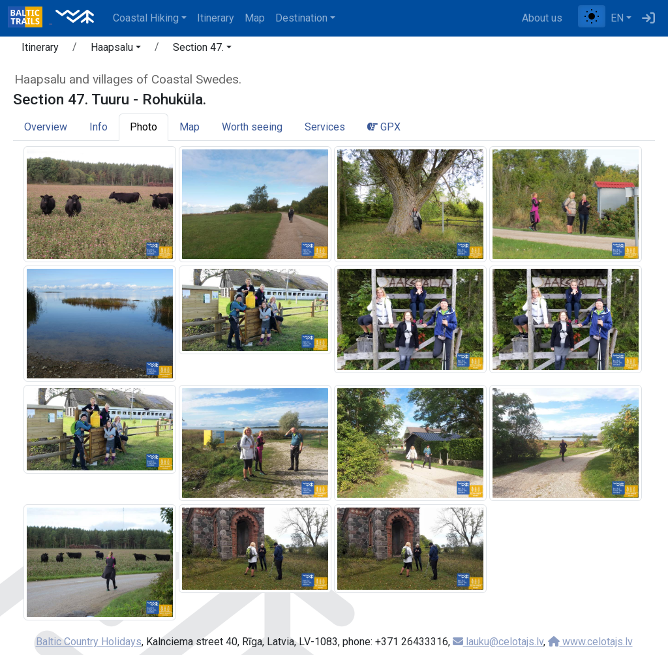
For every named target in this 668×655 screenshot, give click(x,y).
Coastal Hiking (146, 18)
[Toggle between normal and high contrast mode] (591, 16)
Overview (45, 127)
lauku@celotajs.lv (498, 641)
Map (255, 18)
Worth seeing (252, 127)
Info (98, 127)
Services (325, 127)
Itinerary (215, 18)
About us (542, 18)
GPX (384, 127)
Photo (143, 127)
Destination (301, 18)
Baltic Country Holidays (89, 641)
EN (617, 18)
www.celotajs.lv (590, 641)
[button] (115, 49)
